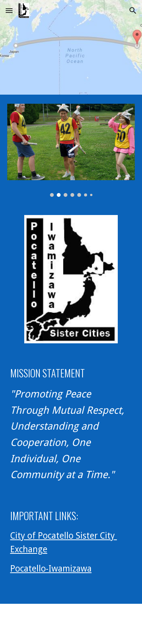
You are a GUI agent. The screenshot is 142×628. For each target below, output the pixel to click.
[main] (71, 424)
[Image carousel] (71, 150)
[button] (9, 10)
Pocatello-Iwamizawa (51, 568)
